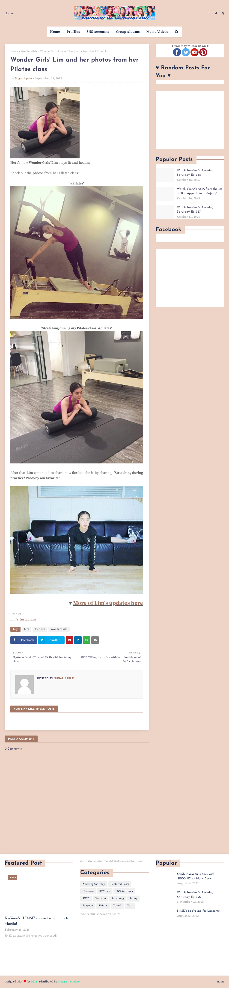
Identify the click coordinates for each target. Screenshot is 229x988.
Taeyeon (88, 905)
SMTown (104, 891)
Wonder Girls (29, 51)
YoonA (117, 905)
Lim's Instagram (23, 619)
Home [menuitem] (55, 32)
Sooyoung (118, 898)
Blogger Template (69, 981)
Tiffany (103, 905)
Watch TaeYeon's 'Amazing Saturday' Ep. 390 (195, 895)
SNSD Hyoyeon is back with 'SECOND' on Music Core (195, 876)
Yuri (130, 905)
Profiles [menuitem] (73, 32)
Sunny (133, 898)
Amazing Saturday (94, 884)
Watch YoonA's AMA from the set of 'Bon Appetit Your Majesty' (199, 191)
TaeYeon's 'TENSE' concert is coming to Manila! (37, 921)
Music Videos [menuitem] (157, 32)
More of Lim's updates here (108, 603)
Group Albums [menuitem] (128, 32)
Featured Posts (120, 884)
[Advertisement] (190, 120)
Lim (26, 629)
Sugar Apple (23, 78)
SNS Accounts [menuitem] (98, 32)
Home (9, 13)
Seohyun (100, 898)
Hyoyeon (88, 891)
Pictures (40, 629)
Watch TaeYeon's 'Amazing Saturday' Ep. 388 (195, 173)
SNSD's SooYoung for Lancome (198, 910)
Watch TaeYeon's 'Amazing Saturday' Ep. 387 (195, 210)
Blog (34, 981)
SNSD (86, 898)
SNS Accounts (124, 891)
